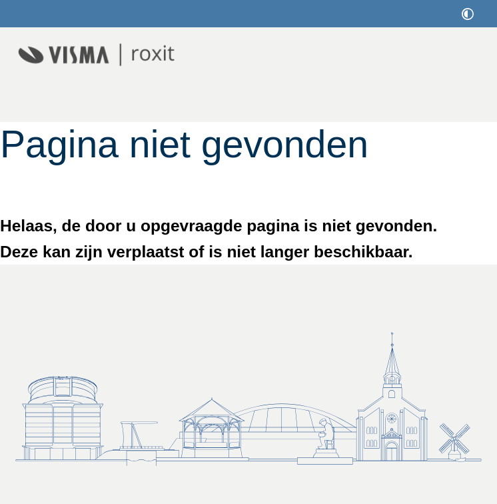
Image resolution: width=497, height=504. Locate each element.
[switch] (468, 13)
